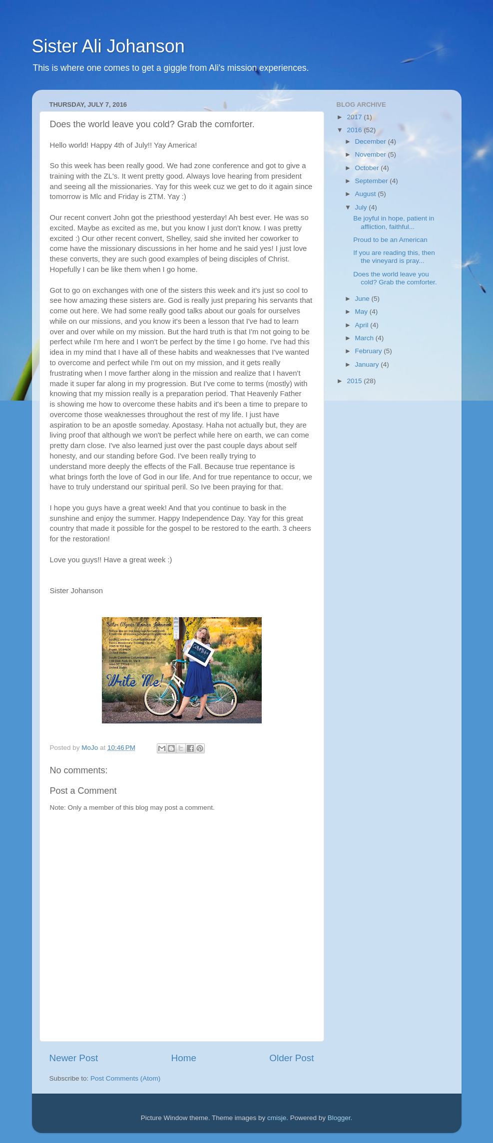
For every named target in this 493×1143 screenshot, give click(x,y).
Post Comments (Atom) (125, 1078)
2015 (355, 381)
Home (183, 1058)
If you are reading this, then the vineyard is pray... (394, 256)
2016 (355, 130)
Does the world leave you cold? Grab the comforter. (395, 278)
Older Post (291, 1058)
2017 (355, 117)
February (369, 351)
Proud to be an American (390, 239)
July (362, 207)
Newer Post (73, 1058)
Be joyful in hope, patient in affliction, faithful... (393, 222)
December (371, 141)
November (371, 154)
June (363, 298)
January (368, 364)
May (362, 311)
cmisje (276, 1118)
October (368, 168)
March (365, 338)
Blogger (339, 1118)
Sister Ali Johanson (108, 46)
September (372, 181)
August (366, 194)
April (363, 325)
